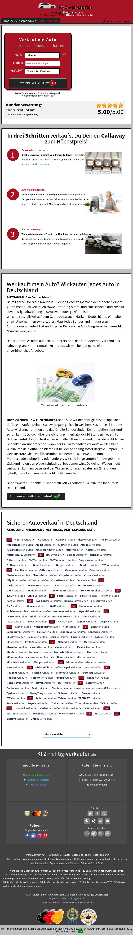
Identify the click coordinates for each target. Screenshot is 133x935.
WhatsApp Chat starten (38, 773)
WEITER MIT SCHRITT (38, 83)
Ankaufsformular (98, 783)
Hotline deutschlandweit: (31, 21)
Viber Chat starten (38, 783)
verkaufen (25, 538)
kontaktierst (101, 428)
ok (80, 931)
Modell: (18, 63)
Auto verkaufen (101, 853)
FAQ (92, 900)
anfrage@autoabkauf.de (81, 15)
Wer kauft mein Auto (36, 853)
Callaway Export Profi (92, 861)
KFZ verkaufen (75, 7)
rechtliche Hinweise (64, 900)
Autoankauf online (81, 853)
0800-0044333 (107, 773)
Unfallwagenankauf (84, 857)
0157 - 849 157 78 (74, 12)
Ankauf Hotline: (89, 778)
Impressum (82, 900)
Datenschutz (46, 900)
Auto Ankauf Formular (49, 167)
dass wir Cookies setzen (63, 931)
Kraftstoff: (16, 70)
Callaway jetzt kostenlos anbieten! (65, 404)
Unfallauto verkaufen (59, 853)
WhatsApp (43, 172)
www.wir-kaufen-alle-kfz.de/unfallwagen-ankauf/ (47, 857)
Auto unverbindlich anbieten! (35, 495)
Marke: (19, 54)
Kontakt (43, 344)
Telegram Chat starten (38, 778)
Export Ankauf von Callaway (64, 861)
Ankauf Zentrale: (91, 773)
